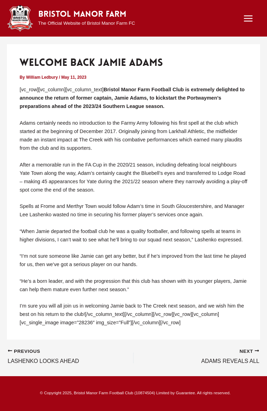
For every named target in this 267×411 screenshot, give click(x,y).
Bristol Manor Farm (82, 14)
